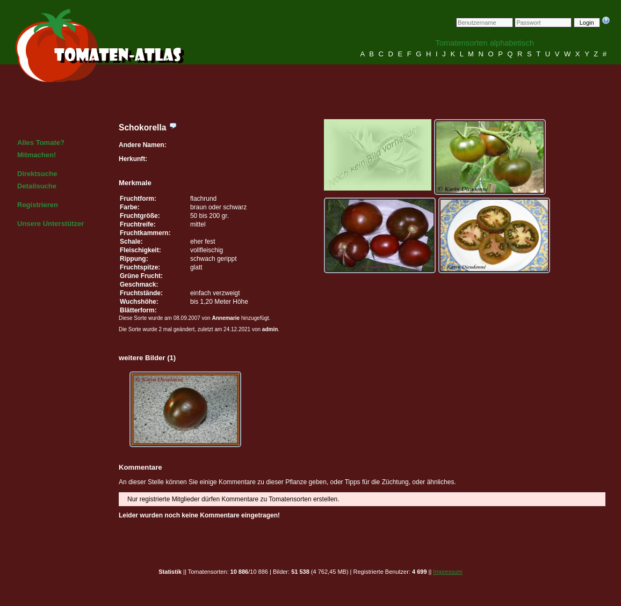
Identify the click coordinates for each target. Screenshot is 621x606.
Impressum (447, 571)
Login (587, 22)
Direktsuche (37, 174)
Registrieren (37, 205)
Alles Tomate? (40, 142)
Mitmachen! (36, 155)
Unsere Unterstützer (50, 224)
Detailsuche (36, 186)
